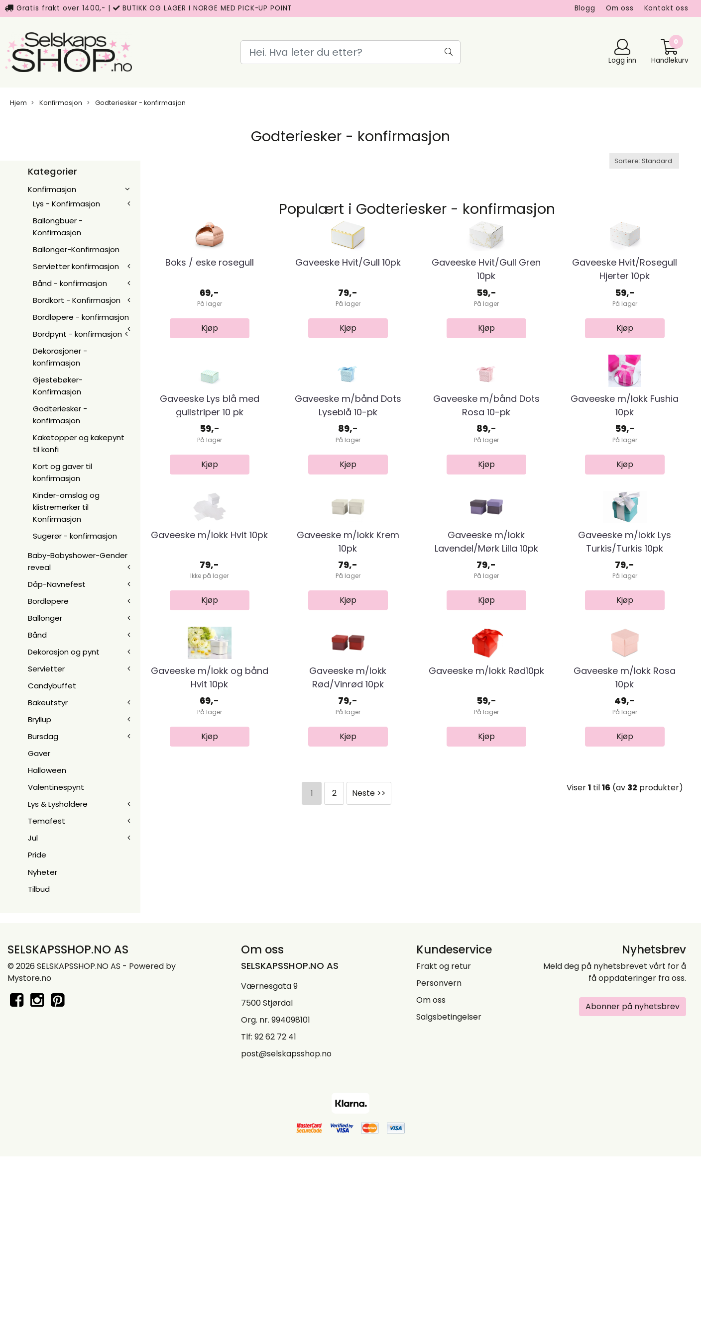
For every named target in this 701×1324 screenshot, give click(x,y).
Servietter (46, 668)
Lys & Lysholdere (58, 804)
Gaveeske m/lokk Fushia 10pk (625, 536)
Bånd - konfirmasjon (70, 283)
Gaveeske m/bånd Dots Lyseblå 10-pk (348, 536)
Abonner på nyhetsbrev (632, 1173)
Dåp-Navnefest (57, 584)
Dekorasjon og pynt (64, 652)
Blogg (585, 8)
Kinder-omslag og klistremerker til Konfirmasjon (66, 507)
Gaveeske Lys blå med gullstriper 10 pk (209, 536)
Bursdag (43, 736)
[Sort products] (644, 161)
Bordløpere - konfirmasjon (81, 317)
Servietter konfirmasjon (76, 266)
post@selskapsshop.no (286, 1221)
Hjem (18, 102)
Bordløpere (48, 601)
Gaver (39, 753)
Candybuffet (52, 685)
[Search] (350, 52)
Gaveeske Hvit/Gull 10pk (348, 328)
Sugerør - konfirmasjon (75, 536)
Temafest (46, 821)
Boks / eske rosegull (209, 328)
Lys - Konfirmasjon (66, 203)
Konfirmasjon (56, 102)
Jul (33, 838)
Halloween (47, 770)
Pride (37, 855)
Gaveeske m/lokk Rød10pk (486, 932)
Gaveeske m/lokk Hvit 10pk (209, 730)
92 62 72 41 (275, 1204)
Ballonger (45, 618)
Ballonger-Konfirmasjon (76, 249)
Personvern (439, 1150)
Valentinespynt (56, 787)
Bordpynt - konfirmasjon (77, 334)
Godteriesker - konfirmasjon (136, 102)
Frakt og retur (443, 1133)
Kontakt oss (666, 8)
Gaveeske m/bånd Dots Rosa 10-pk (486, 536)
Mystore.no (29, 1145)
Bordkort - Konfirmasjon (76, 300)
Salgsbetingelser (448, 1184)
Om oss (620, 8)
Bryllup (39, 719)
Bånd (37, 635)
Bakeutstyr (48, 702)
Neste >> (369, 1053)
